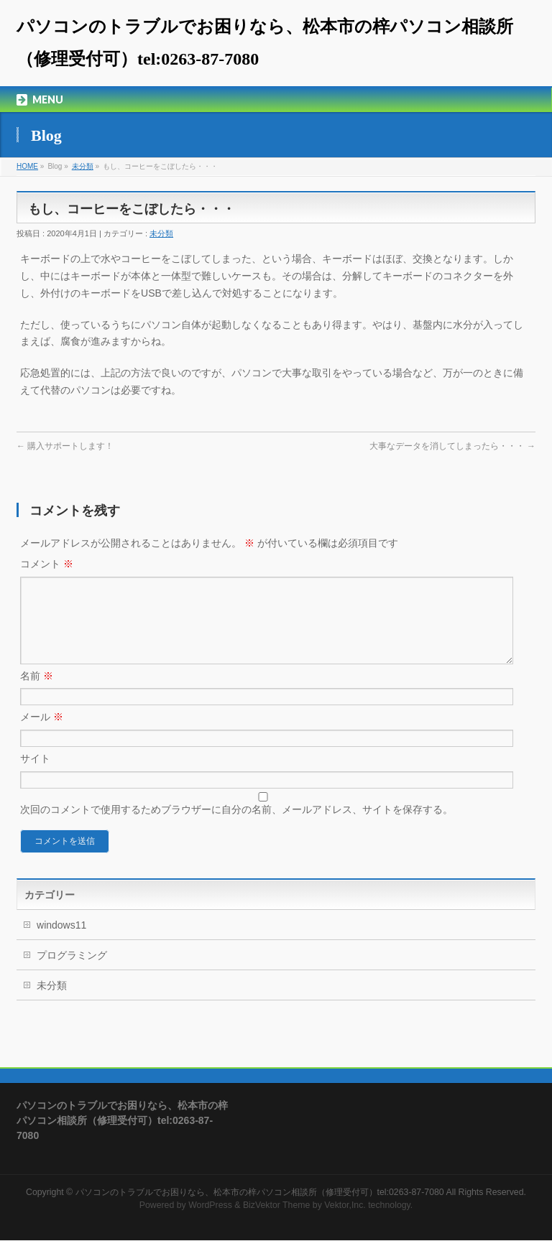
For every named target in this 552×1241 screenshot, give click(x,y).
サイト (35, 775)
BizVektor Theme (276, 1206)
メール (41, 734)
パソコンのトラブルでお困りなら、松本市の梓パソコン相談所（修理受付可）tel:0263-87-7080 (259, 1193)
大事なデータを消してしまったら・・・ (452, 446)
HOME (27, 166)
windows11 (61, 942)
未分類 (82, 166)
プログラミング (72, 972)
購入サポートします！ (65, 446)
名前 (36, 693)
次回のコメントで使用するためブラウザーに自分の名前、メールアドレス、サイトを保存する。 (236, 826)
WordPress (210, 1206)
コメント (46, 564)
